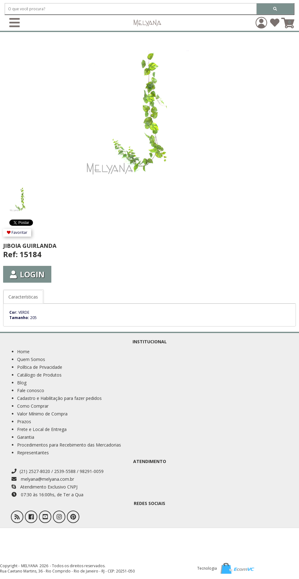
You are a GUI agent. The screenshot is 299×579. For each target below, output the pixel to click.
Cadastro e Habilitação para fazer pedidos (59, 398)
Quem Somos (31, 359)
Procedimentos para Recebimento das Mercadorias (69, 445)
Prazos (24, 421)
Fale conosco (30, 390)
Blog (21, 383)
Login (27, 274)
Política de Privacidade (39, 367)
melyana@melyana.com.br (43, 479)
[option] (27, 196)
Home (23, 351)
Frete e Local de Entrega (42, 429)
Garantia (25, 437)
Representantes (33, 453)
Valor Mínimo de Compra (42, 414)
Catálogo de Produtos (39, 375)
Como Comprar (33, 406)
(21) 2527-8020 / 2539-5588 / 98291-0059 (58, 471)
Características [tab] (23, 297)
